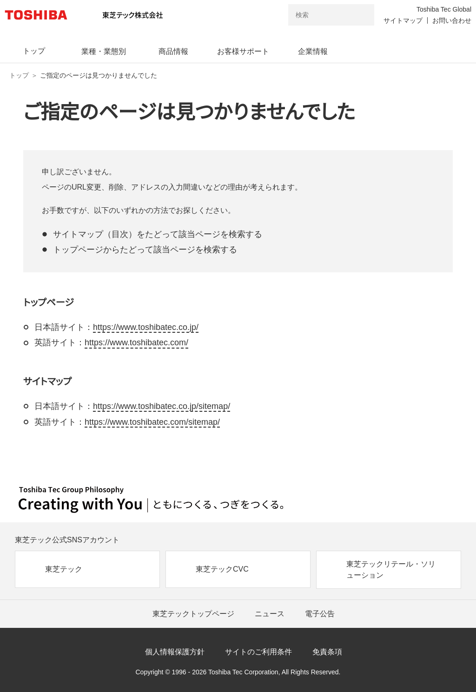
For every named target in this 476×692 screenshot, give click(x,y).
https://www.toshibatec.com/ (136, 342)
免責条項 (327, 652)
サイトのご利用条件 (258, 652)
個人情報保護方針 (175, 652)
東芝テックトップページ (193, 614)
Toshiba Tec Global (443, 9)
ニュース (269, 614)
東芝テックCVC (222, 569)
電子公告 (320, 614)
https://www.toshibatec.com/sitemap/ (152, 422)
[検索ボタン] (361, 15)
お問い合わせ (451, 20)
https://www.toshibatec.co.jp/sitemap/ (161, 406)
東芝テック (63, 569)
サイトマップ (403, 20)
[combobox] (318, 15)
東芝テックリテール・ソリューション (391, 569)
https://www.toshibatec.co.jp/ (145, 327)
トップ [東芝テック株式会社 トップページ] (19, 75)
